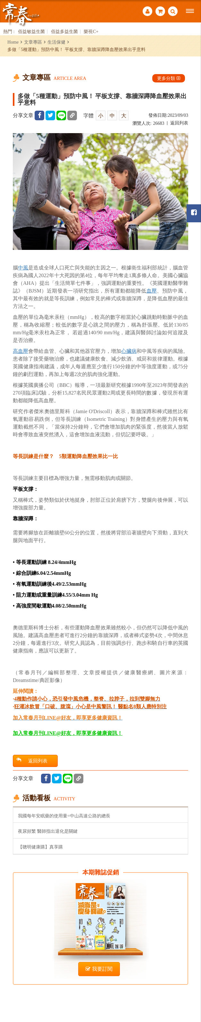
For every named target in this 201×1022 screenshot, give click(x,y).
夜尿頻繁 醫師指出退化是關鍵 (48, 831)
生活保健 (56, 42)
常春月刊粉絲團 (194, 212)
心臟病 (129, 351)
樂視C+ (91, 32)
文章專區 (33, 42)
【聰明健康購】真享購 (40, 846)
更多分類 (168, 78)
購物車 (160, 11)
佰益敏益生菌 (31, 32)
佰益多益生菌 (64, 32)
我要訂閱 (99, 969)
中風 (23, 267)
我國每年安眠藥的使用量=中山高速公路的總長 (64, 815)
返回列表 (179, 123)
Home (13, 42)
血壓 (152, 291)
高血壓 (20, 351)
